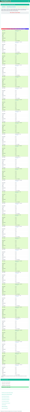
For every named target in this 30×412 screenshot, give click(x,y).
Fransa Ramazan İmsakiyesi (5, 401)
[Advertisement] (15, 21)
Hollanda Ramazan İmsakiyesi (5, 399)
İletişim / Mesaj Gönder (5, 408)
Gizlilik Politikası (4, 404)
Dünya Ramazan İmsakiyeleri (5, 396)
